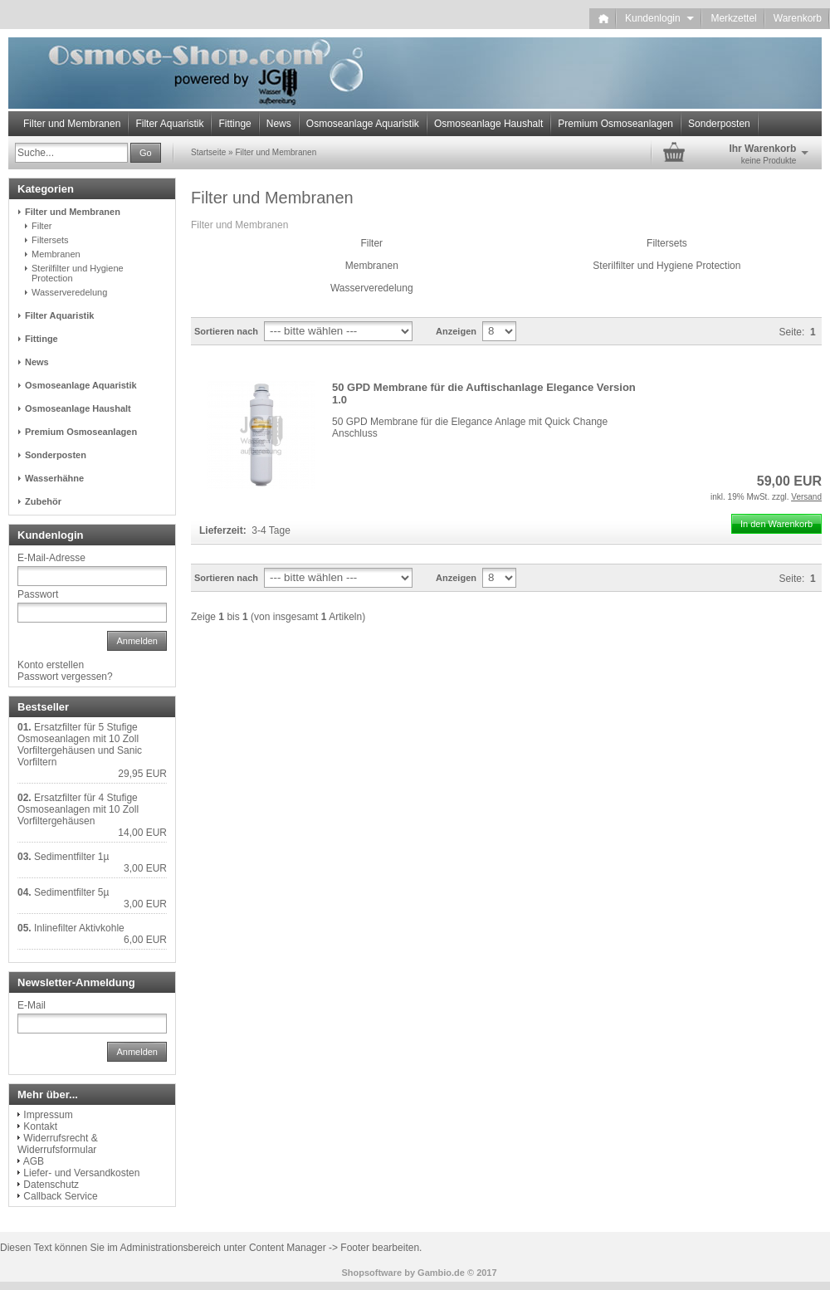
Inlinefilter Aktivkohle (79, 928)
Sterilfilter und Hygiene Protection (666, 265)
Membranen (371, 265)
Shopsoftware (371, 1273)
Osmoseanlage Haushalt (488, 123)
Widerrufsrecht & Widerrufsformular (57, 1144)
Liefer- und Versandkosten (81, 1173)
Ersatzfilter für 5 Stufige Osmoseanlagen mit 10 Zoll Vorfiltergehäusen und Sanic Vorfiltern (79, 744)
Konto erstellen (50, 665)
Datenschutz (51, 1184)
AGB (33, 1161)
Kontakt (40, 1126)
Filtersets (667, 243)
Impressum (47, 1115)
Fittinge (234, 123)
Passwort (37, 594)
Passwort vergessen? (65, 676)
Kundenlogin (659, 18)
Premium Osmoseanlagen (615, 123)
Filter (371, 243)
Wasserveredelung (371, 288)
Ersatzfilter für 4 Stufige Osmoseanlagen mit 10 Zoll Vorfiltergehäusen (78, 809)
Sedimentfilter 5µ (71, 892)
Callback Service (60, 1196)
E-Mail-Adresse (51, 558)
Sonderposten (719, 123)
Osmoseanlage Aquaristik (362, 123)
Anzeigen (456, 331)
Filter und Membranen (71, 123)
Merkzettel (733, 18)
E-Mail (31, 1005)
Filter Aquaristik (169, 123)
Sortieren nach (226, 331)
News (278, 123)
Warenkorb (798, 18)
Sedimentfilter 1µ (71, 856)
